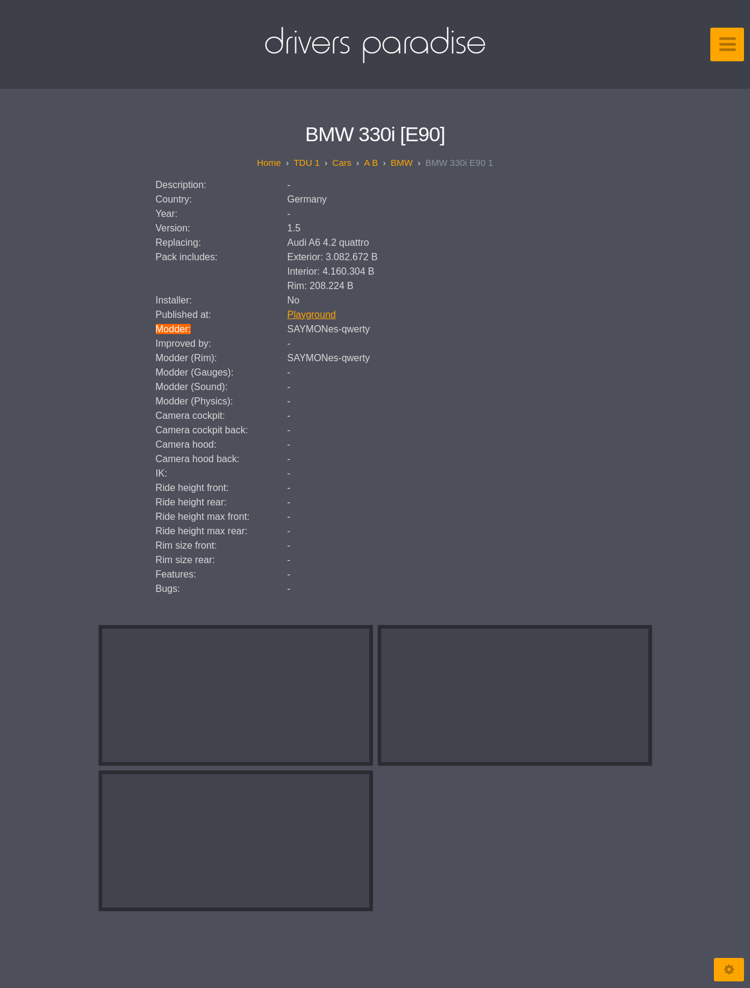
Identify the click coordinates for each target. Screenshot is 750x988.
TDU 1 (306, 162)
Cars (342, 162)
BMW (402, 162)
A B (371, 162)
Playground (311, 315)
